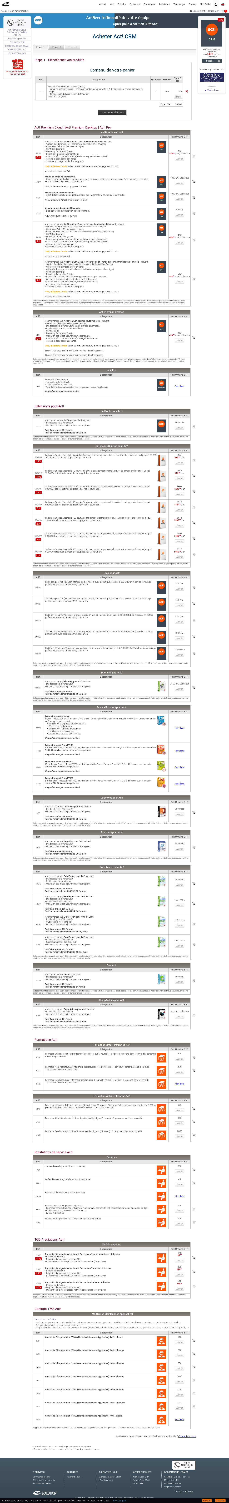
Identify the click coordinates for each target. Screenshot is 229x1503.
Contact (192, 4)
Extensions (135, 4)
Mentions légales (171, 1480)
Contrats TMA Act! (17, 53)
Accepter (220, 1500)
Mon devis (179, 1084)
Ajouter (179, 159)
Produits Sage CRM (140, 1477)
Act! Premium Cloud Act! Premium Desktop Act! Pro (17, 32)
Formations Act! (17, 42)
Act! (112, 4)
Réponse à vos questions (43, 1483)
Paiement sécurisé (74, 1477)
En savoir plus (119, 1500)
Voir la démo (212, 90)
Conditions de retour (172, 1483)
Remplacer (179, 386)
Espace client (199, 11)
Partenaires (128, 1498)
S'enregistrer (213, 11)
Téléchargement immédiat (44, 1480)
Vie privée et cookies (172, 1487)
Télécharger (179, 4)
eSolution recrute (106, 1480)
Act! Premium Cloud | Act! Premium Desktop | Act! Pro (72, 127)
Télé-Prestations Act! (17, 49)
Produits (122, 4)
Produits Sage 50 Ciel (141, 1480)
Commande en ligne (41, 1477)
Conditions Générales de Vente (177, 1477)
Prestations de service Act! (17, 46)
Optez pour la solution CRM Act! (135, 24)
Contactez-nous (187, 1436)
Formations (149, 4)
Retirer (178, 97)
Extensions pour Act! (17, 38)
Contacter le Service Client (110, 1477)
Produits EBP (137, 1483)
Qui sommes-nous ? (185, 1491)
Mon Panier (205, 4)
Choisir (209, 61)
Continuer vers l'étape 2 (112, 112)
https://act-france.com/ (144, 1498)
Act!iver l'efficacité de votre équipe (118, 17)
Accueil (102, 4)
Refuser (206, 1500)
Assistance (164, 4)
